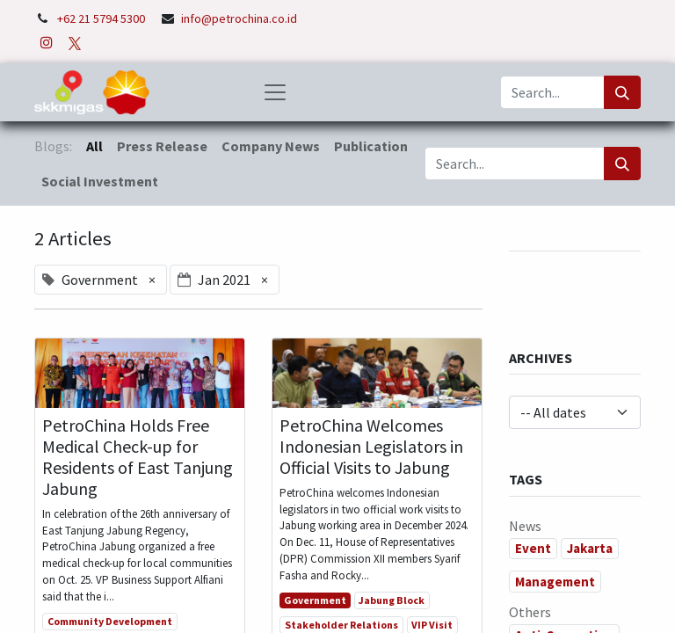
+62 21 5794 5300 (102, 18)
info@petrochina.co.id (239, 18)
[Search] (622, 92)
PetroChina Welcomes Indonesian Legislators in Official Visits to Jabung (371, 446)
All (94, 146)
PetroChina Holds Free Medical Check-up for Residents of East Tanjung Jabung (137, 457)
